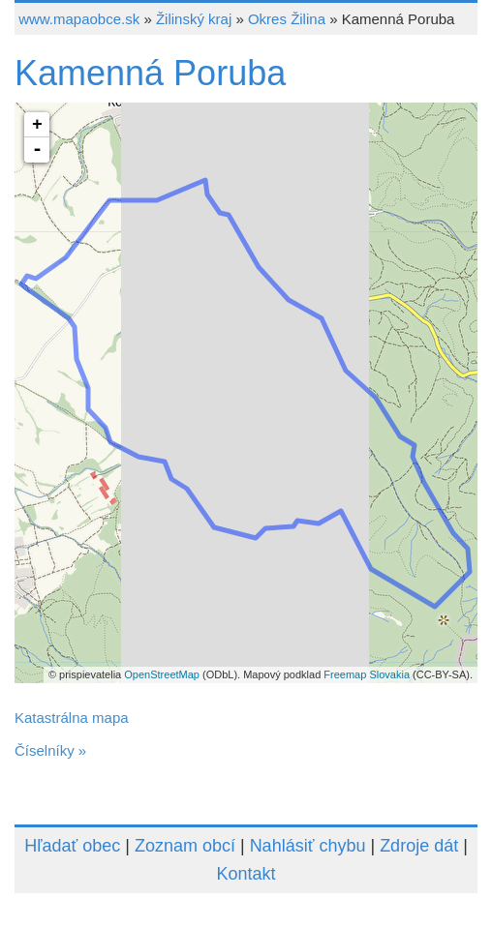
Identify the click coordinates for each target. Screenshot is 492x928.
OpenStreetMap (162, 674)
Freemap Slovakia (366, 674)
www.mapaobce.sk (78, 19)
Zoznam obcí (185, 845)
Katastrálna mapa (72, 717)
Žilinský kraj (193, 19)
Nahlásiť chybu (308, 845)
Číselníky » (50, 750)
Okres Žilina (286, 19)
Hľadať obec (72, 845)
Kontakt (245, 873)
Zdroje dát (419, 845)
